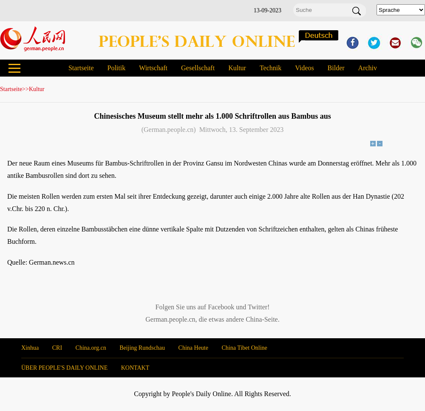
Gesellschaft (198, 67)
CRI (57, 348)
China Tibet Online (244, 348)
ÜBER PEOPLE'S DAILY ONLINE (64, 368)
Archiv (367, 67)
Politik (116, 67)
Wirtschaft (153, 67)
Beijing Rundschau (142, 348)
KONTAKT (135, 368)
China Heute (193, 348)
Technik (270, 67)
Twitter (257, 307)
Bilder (336, 67)
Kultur (237, 67)
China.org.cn (91, 348)
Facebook (221, 307)
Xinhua (30, 348)
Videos (304, 67)
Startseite (81, 67)
